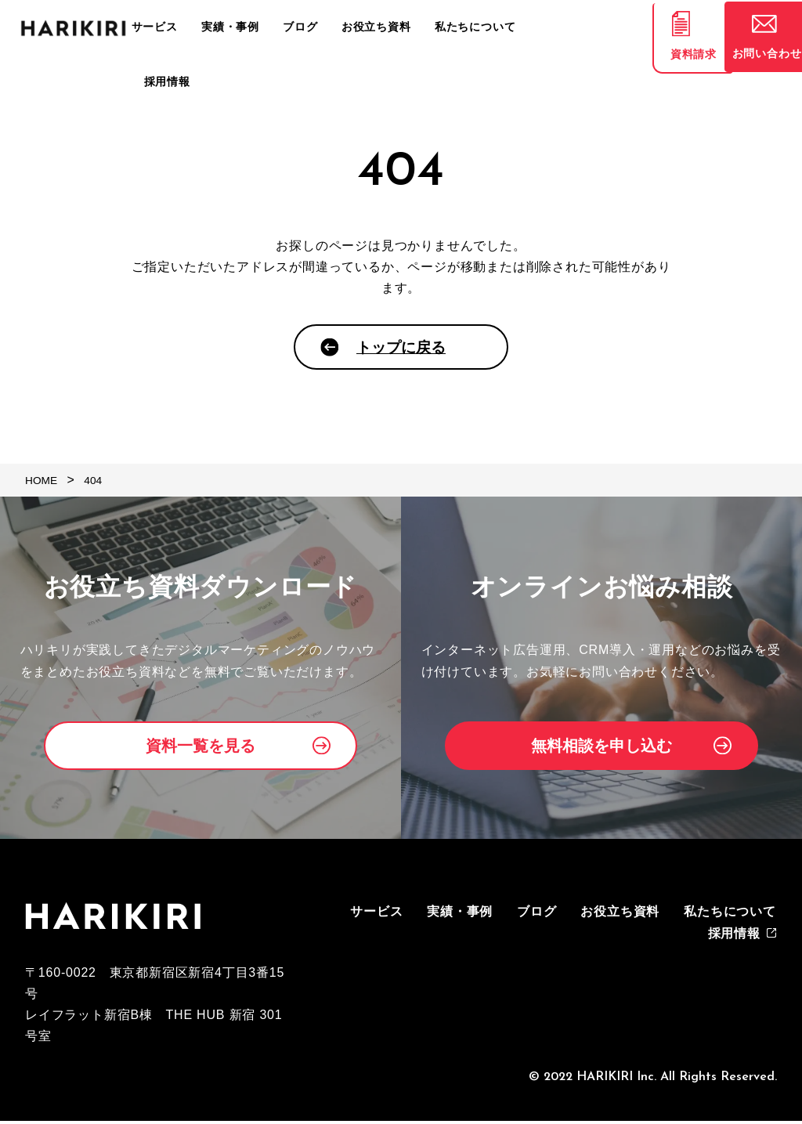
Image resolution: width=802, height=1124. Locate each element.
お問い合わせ (755, 58)
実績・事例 (262, 28)
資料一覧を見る (200, 749)
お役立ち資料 (392, 28)
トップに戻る (401, 350)
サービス (194, 28)
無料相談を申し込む (601, 749)
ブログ (324, 28)
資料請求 (661, 58)
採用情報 (563, 28)
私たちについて (484, 28)
